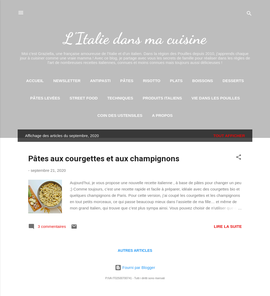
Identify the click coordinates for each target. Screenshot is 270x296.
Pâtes (126, 80)
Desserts (233, 80)
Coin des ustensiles (119, 115)
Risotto (151, 80)
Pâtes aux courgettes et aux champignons (103, 158)
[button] (238, 158)
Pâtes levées (45, 98)
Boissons (202, 80)
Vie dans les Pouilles (215, 98)
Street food (84, 98)
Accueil (35, 80)
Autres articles (135, 250)
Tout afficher (229, 135)
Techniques (120, 98)
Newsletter (66, 80)
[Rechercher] (249, 14)
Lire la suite (228, 226)
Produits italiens (162, 98)
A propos (162, 115)
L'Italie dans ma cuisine (135, 38)
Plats (176, 80)
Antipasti (100, 80)
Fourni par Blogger (135, 267)
